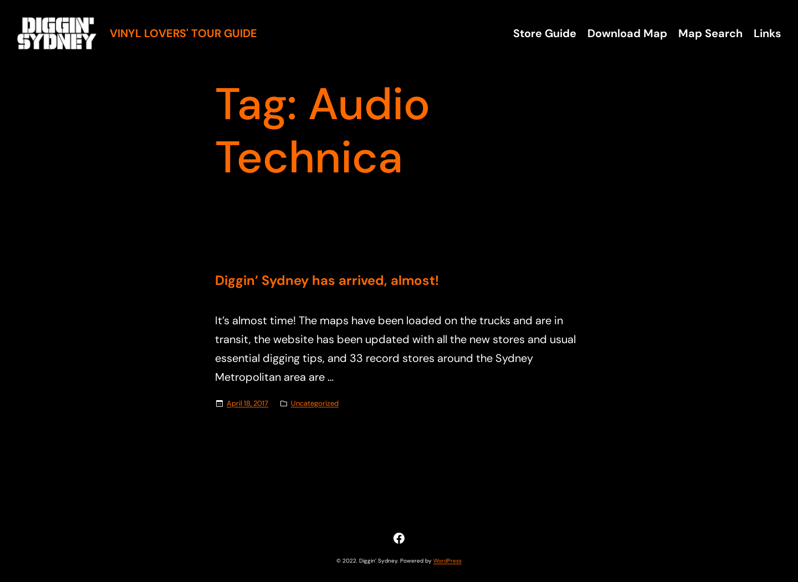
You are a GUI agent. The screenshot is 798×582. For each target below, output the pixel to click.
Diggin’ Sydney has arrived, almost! (327, 281)
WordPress (447, 560)
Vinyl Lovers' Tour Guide (183, 33)
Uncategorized (315, 403)
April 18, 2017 (247, 403)
